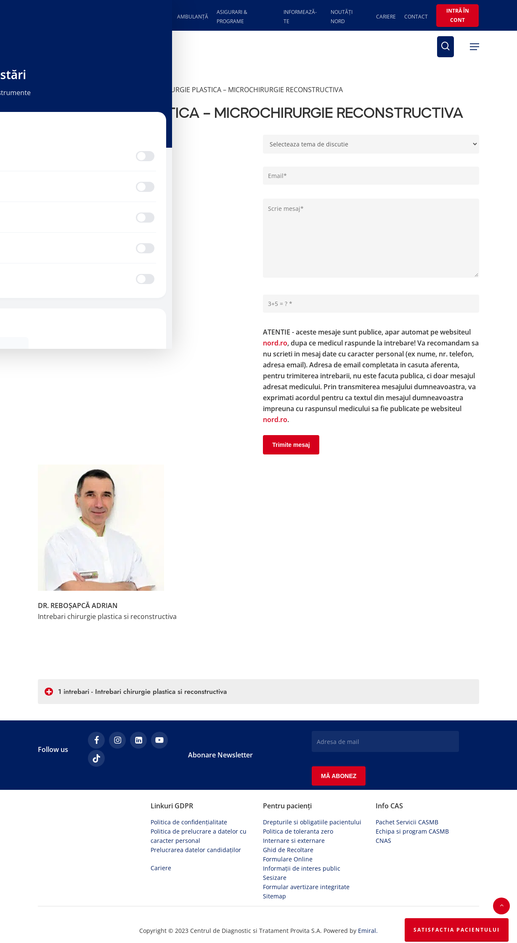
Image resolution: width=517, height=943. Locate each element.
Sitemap (274, 878)
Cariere (161, 849)
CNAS (383, 822)
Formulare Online (288, 841)
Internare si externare (294, 822)
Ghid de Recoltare (288, 831)
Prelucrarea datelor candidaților (196, 831)
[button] (474, 47)
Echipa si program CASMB (412, 813)
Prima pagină (59, 89)
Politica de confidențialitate (189, 804)
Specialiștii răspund (117, 89)
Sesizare (274, 859)
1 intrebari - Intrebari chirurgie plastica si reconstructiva (136, 677)
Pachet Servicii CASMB (407, 804)
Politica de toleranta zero (298, 813)
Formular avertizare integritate (306, 868)
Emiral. (368, 912)
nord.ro (275, 328)
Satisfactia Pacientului (457, 929)
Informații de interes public (301, 850)
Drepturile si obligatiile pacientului (312, 804)
